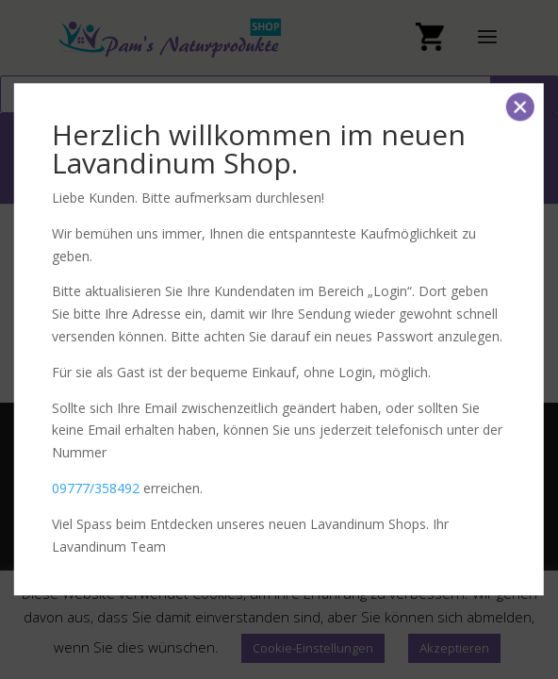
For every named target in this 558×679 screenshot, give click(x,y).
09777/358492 (96, 488)
